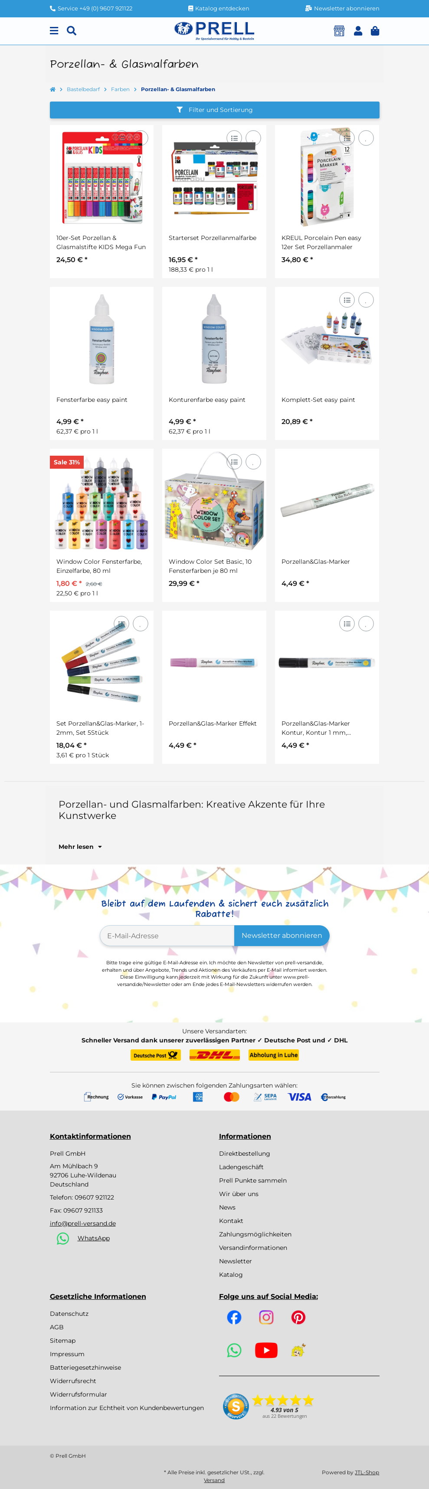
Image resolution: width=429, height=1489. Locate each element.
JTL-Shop (367, 1472)
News (227, 1207)
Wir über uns (239, 1194)
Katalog (231, 1275)
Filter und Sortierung (215, 110)
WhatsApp (94, 1238)
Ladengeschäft (241, 1167)
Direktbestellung (244, 1153)
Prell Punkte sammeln (253, 1180)
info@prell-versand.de (83, 1223)
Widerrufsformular (78, 1394)
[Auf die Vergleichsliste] (121, 137)
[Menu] (54, 31)
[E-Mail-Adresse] (167, 935)
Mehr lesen (80, 847)
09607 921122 (94, 1197)
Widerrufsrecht (73, 1381)
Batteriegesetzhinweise (85, 1367)
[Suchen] (71, 31)
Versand (214, 1480)
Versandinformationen (253, 1248)
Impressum (67, 1354)
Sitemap (62, 1340)
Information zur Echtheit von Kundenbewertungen (127, 1408)
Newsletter (235, 1261)
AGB (57, 1327)
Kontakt (231, 1221)
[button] (358, 31)
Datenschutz (69, 1314)
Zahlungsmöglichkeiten (255, 1234)
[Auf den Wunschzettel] (140, 137)
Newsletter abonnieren (282, 935)
